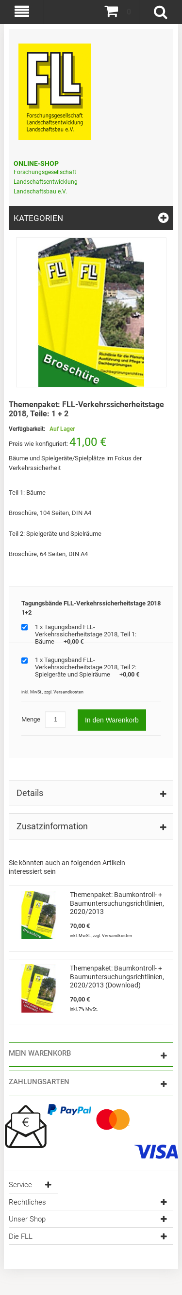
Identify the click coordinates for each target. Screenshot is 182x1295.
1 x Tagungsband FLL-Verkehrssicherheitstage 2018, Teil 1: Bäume (85, 634)
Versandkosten (68, 692)
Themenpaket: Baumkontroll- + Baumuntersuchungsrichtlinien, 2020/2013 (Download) (117, 976)
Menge (30, 719)
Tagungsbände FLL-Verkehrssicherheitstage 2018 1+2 (91, 608)
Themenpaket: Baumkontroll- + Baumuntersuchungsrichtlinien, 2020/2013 (117, 903)
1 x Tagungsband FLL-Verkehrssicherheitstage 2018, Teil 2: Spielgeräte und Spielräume (87, 667)
